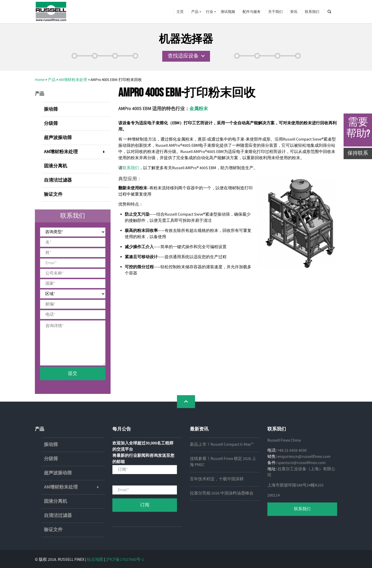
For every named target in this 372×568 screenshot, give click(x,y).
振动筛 (51, 109)
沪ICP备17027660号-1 (125, 559)
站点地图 (95, 559)
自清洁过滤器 (58, 180)
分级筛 (51, 123)
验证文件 (53, 194)
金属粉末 (198, 109)
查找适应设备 (183, 56)
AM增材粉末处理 (77, 151)
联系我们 (130, 168)
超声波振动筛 (58, 138)
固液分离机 (55, 166)
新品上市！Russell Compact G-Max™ (221, 444)
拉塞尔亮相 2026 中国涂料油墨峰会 (221, 493)
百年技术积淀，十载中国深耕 (217, 479)
